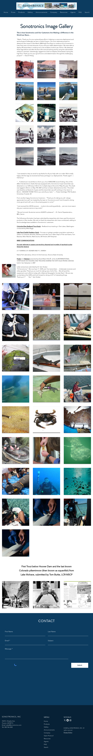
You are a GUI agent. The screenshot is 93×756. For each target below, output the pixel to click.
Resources (47, 738)
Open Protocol (48, 736)
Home (46, 721)
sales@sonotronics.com (13, 725)
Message (8, 649)
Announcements (49, 730)
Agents (46, 741)
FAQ (45, 744)
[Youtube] (67, 720)
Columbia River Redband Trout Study (29, 226)
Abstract (26, 259)
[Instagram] (70, 720)
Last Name (52, 631)
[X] (65, 720)
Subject (50, 640)
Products (47, 724)
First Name (9, 631)
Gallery (46, 727)
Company (47, 733)
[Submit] (79, 665)
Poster (19, 259)
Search (46, 747)
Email (7, 640)
